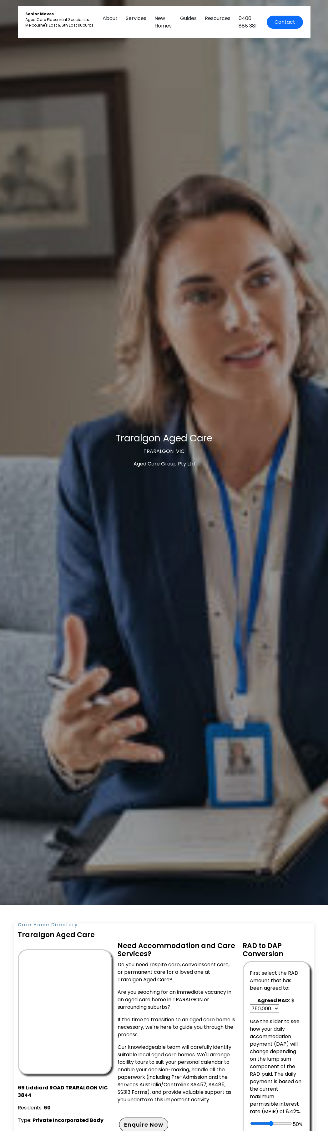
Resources (217, 18)
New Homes (163, 22)
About (110, 18)
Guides (188, 18)
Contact (285, 22)
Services (136, 18)
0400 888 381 (248, 22)
